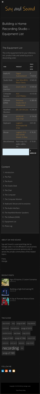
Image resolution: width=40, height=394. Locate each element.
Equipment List (10, 221)
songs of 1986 (20, 338)
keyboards (21, 343)
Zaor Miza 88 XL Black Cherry (22, 81)
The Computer (10, 195)
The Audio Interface (12, 208)
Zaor (22, 348)
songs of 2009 (31, 338)
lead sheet (17, 333)
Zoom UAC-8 (21, 87)
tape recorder (6, 323)
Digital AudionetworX (21, 74)
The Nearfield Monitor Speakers (17, 212)
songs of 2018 (26, 333)
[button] (13, 66)
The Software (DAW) (12, 217)
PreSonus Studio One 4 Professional (21, 102)
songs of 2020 (30, 343)
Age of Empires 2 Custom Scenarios (23, 279)
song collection (31, 323)
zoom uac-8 (13, 343)
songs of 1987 (21, 323)
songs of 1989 (8, 353)
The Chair (8, 190)
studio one (5, 343)
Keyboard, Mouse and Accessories (17, 204)
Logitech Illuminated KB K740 (21, 125)
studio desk (6, 328)
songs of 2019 (26, 328)
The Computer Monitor (13, 199)
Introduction (9, 172)
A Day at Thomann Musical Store (22, 298)
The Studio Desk (11, 186)
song (13, 323)
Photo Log (8, 226)
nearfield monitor (7, 333)
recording (11, 348)
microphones (15, 328)
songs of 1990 (8, 338)
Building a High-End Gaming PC (22, 289)
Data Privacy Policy (21, 390)
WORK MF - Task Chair (20, 117)
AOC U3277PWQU (21, 94)
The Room (8, 181)
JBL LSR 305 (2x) (22, 109)
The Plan (8, 177)
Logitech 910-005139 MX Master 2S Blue (21, 134)
